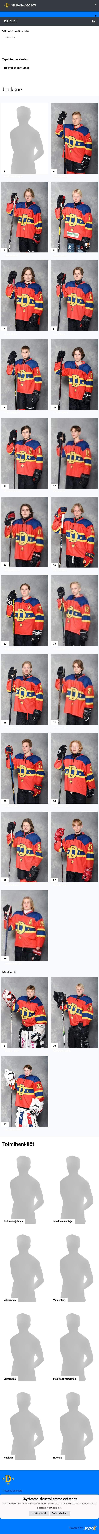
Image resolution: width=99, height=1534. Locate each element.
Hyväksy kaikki (39, 1513)
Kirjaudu (49, 21)
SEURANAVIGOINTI (51, 4)
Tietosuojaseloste (12, 1490)
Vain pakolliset (60, 1513)
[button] (25, 141)
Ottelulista (9, 48)
